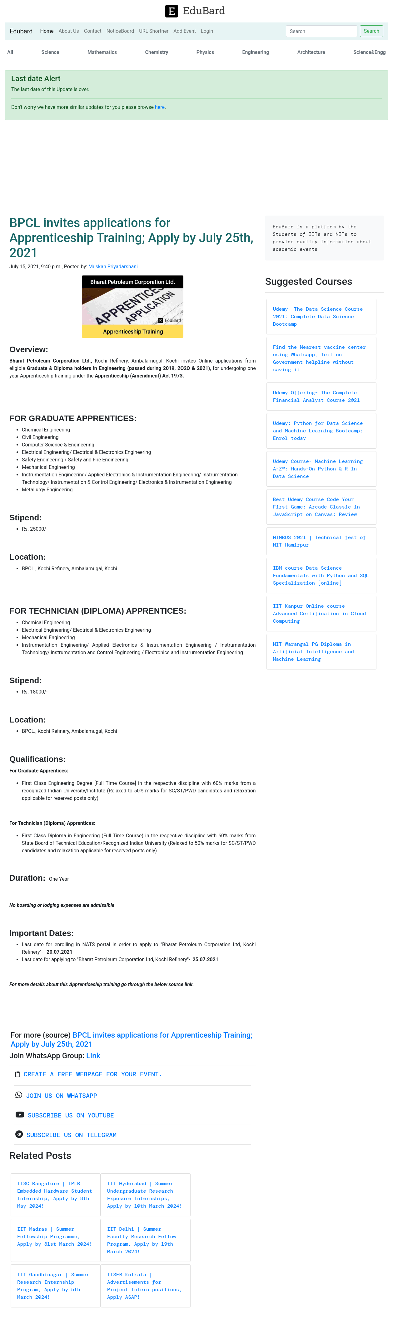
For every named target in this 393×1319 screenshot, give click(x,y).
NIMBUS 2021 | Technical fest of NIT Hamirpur (319, 541)
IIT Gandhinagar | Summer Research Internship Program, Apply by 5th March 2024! (53, 1285)
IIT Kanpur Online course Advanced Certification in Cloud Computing (319, 613)
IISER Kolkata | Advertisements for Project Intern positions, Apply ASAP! (144, 1285)
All (10, 52)
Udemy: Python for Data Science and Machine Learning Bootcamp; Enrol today (318, 430)
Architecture (311, 52)
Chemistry (156, 52)
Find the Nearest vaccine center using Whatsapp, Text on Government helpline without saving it (319, 358)
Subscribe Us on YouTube (71, 1115)
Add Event (184, 31)
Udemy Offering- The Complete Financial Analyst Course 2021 (316, 396)
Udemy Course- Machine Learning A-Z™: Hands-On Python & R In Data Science (318, 468)
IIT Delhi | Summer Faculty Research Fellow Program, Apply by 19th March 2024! (141, 1240)
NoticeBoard (120, 31)
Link (93, 1055)
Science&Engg (369, 52)
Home (48, 30)
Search (371, 31)
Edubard (21, 31)
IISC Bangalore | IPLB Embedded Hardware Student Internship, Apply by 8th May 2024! (54, 1194)
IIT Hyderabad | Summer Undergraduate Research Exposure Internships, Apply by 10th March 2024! (144, 1194)
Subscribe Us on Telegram (72, 1135)
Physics (205, 52)
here (160, 107)
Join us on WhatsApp (61, 1096)
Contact (93, 31)
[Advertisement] (196, 168)
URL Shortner (153, 31)
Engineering (255, 52)
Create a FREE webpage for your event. (93, 1074)
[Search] (321, 31)
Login (207, 31)
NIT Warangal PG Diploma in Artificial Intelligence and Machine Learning (313, 651)
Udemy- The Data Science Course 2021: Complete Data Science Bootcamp (318, 316)
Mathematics (102, 52)
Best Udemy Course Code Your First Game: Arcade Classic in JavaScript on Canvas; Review (316, 507)
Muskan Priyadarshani (113, 267)
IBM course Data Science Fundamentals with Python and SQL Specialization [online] (321, 575)
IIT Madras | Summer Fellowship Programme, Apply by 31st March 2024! (54, 1236)
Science (50, 52)
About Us (69, 31)
